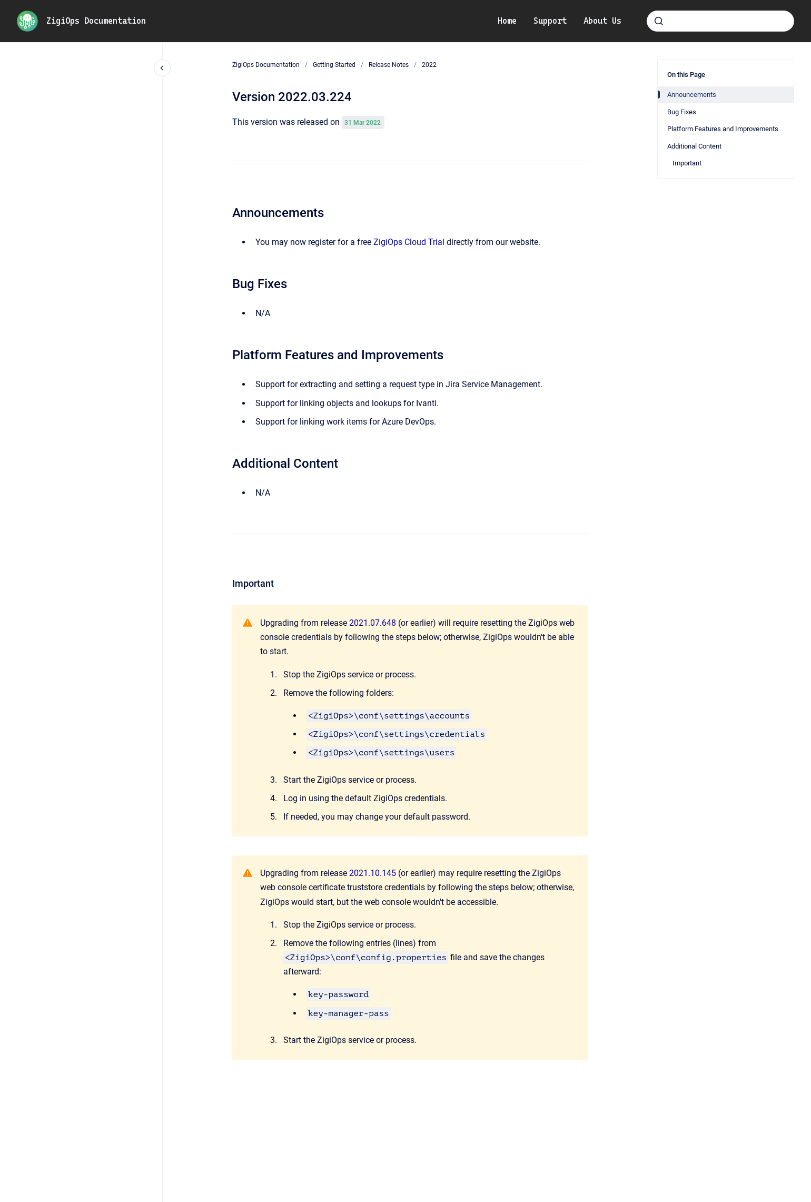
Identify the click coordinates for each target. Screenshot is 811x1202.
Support (550, 21)
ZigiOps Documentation (96, 21)
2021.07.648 (372, 623)
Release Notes (389, 64)
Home (507, 21)
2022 (429, 64)
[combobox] (720, 21)
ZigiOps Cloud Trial (408, 242)
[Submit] (658, 21)
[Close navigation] (162, 68)
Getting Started (334, 64)
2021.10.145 (372, 873)
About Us (602, 21)
